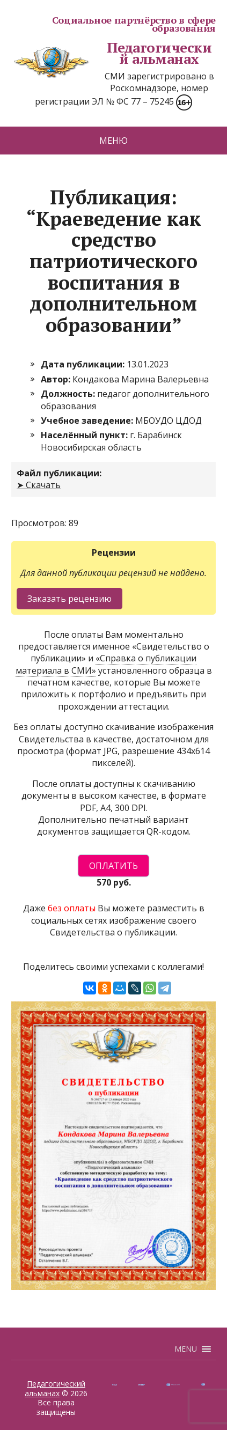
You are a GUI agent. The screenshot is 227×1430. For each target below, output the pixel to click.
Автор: (56, 379)
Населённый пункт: (85, 435)
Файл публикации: (59, 473)
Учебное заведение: (88, 420)
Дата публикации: (84, 364)
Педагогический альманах (111, 53)
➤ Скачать (39, 485)
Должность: (69, 394)
